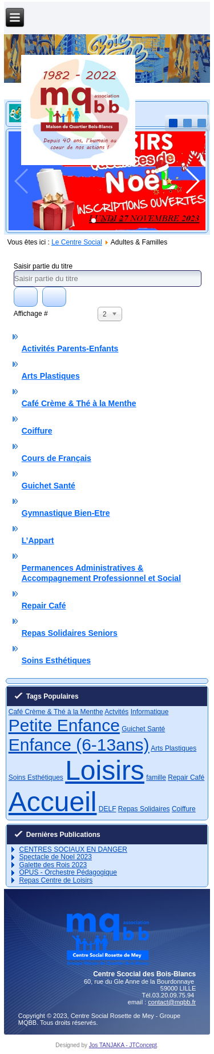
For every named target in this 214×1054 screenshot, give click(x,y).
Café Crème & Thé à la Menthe (79, 403)
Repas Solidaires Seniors (70, 633)
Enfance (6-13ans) (79, 744)
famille (156, 778)
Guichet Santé (48, 485)
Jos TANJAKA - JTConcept (123, 1045)
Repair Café (44, 605)
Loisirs (104, 770)
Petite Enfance (64, 725)
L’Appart (38, 540)
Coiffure (37, 430)
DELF (107, 809)
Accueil (53, 802)
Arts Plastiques (51, 375)
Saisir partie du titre (44, 266)
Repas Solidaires (144, 809)
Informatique (150, 712)
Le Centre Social (76, 242)
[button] (93, 220)
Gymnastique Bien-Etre (66, 513)
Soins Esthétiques (56, 660)
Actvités (116, 712)
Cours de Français (56, 458)
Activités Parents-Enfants (70, 348)
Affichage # (31, 314)
